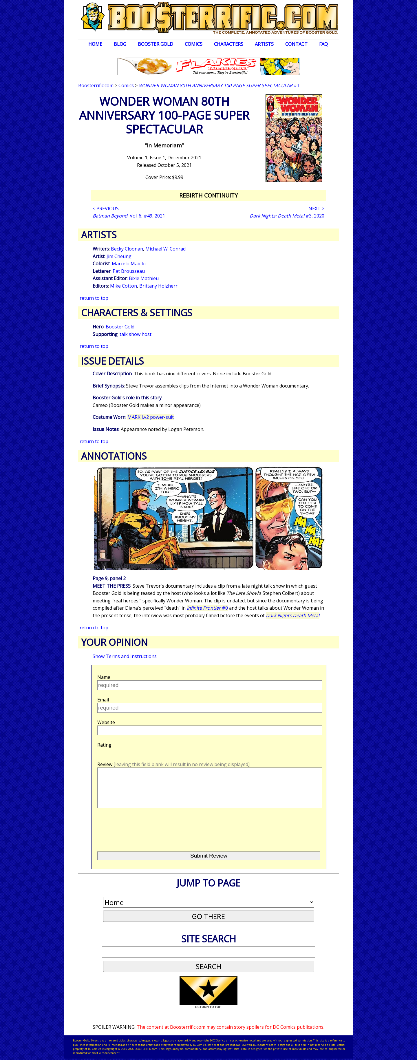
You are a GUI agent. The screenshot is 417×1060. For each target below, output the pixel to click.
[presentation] (141, 827)
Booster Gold (155, 44)
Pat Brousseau (129, 271)
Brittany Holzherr (158, 286)
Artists (264, 44)
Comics (193, 44)
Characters (228, 44)
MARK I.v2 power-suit (150, 417)
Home (95, 44)
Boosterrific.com (96, 85)
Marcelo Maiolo (129, 263)
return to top (94, 298)
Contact (296, 44)
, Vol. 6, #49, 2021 (129, 216)
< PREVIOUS (106, 208)
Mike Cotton (123, 286)
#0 (207, 608)
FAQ (323, 44)
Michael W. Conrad (165, 249)
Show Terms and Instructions (125, 656)
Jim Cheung (119, 256)
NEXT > (316, 208)
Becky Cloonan (127, 249)
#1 (219, 85)
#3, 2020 (287, 216)
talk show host (135, 334)
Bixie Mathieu (144, 278)
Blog (120, 44)
